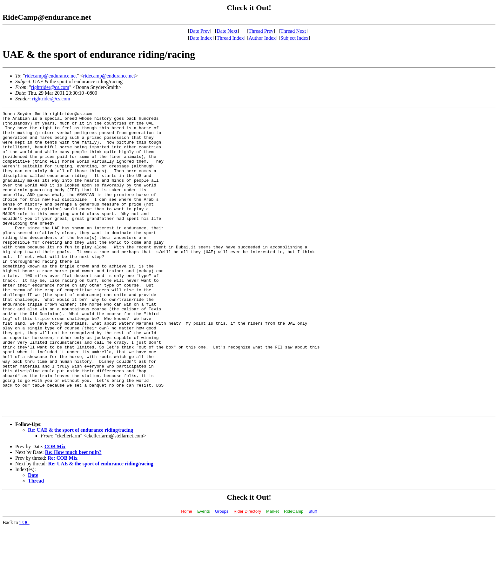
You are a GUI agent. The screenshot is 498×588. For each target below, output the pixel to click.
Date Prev (200, 31)
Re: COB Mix (62, 518)
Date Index (201, 38)
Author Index (262, 38)
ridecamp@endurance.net (51, 75)
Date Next (227, 31)
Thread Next (293, 31)
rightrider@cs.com (50, 87)
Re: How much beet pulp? (73, 512)
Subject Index (294, 38)
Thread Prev (260, 31)
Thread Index (230, 38)
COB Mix (54, 506)
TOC (24, 582)
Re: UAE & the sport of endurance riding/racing (80, 490)
